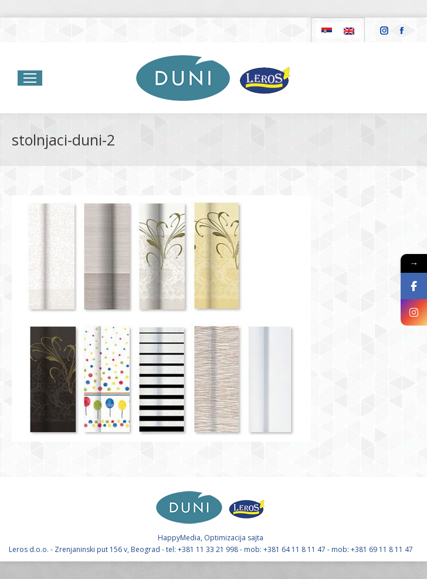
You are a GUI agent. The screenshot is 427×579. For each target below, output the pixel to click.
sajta (255, 538)
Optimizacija (225, 538)
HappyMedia (179, 538)
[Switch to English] (349, 30)
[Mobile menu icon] (30, 78)
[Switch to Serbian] (327, 30)
